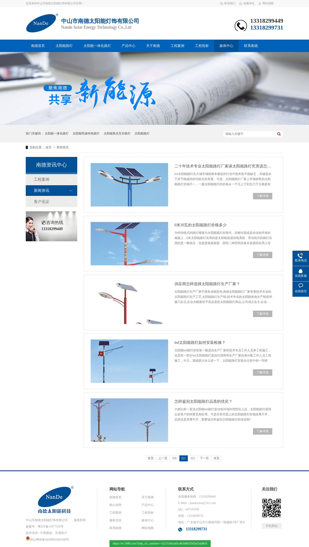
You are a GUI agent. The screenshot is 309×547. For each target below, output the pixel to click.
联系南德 (251, 46)
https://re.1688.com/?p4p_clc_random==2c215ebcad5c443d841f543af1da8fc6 (160, 543)
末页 (217, 458)
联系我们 (229, 3)
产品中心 (128, 46)
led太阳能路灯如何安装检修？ (200, 342)
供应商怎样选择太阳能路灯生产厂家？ (207, 284)
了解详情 (263, 196)
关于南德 (153, 46)
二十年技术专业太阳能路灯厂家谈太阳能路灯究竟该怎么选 (223, 166)
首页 (48, 147)
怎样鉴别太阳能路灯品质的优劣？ (203, 401)
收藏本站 (248, 3)
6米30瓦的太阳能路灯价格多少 (200, 225)
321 (183, 458)
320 (174, 458)
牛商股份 (46, 533)
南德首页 (38, 46)
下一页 (204, 458)
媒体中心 (226, 46)
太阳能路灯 (64, 46)
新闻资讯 (63, 147)
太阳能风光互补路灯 (117, 133)
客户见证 (41, 202)
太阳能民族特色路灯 (86, 133)
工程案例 (177, 46)
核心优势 (115, 505)
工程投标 (202, 46)
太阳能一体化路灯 (97, 46)
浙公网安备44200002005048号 (47, 539)
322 (193, 458)
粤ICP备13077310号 (51, 526)
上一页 (162, 458)
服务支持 (115, 520)
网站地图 (268, 3)
